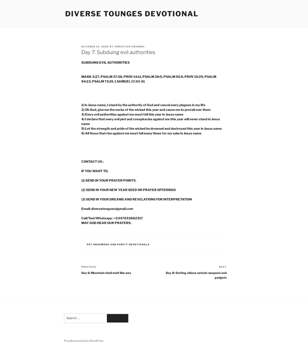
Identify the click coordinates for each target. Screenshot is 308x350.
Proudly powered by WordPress (84, 340)
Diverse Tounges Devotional (132, 13)
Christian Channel (129, 46)
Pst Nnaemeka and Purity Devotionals (118, 244)
